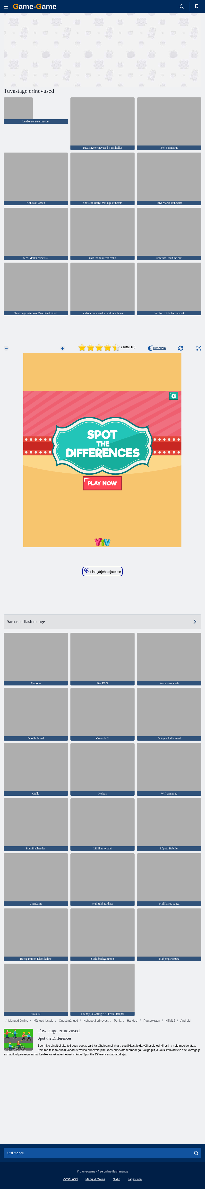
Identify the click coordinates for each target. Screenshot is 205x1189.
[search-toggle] (182, 6)
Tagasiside (135, 1179)
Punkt (117, 1020)
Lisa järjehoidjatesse (102, 571)
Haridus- (132, 1020)
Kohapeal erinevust (96, 1020)
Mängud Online (18, 1020)
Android (185, 1020)
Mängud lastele (43, 1020)
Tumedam (157, 348)
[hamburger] (6, 6)
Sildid (116, 1179)
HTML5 (170, 1020)
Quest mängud (68, 1020)
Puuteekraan (151, 1020)
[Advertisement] (53, 49)
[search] (196, 1153)
